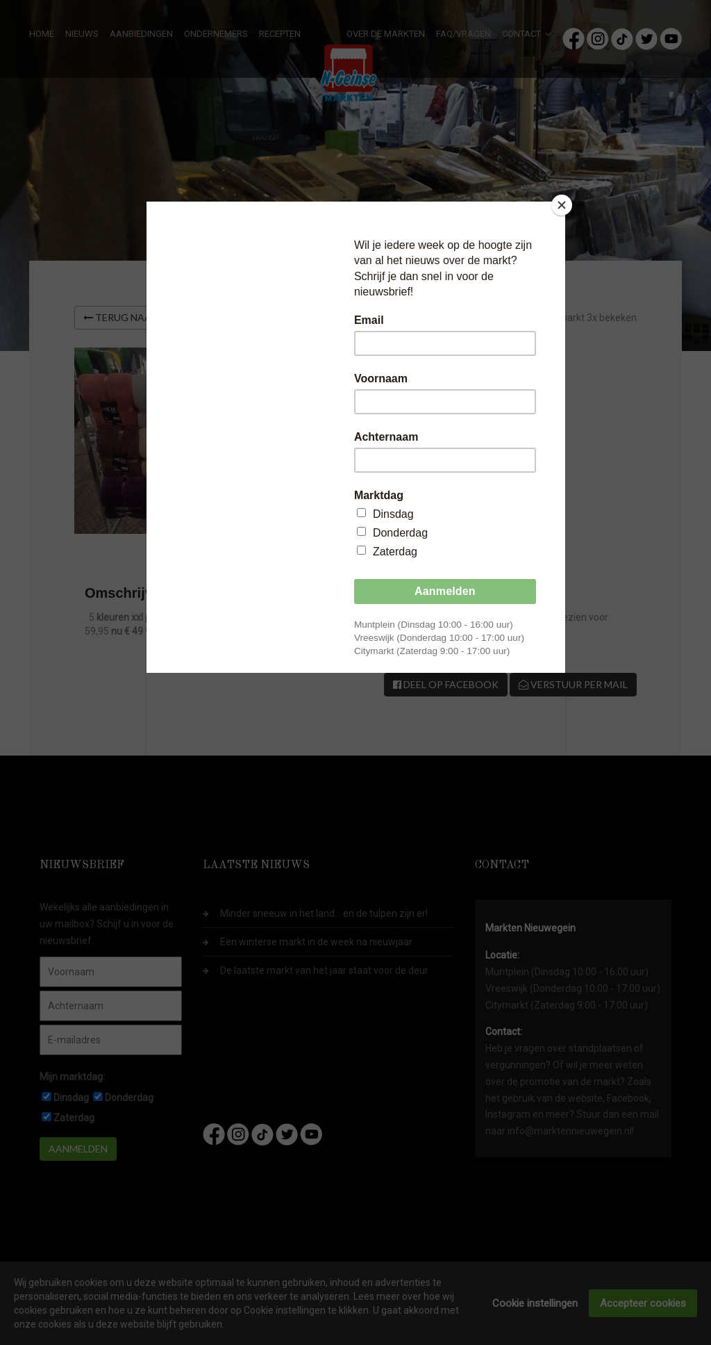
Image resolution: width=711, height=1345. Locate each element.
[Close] (561, 205)
